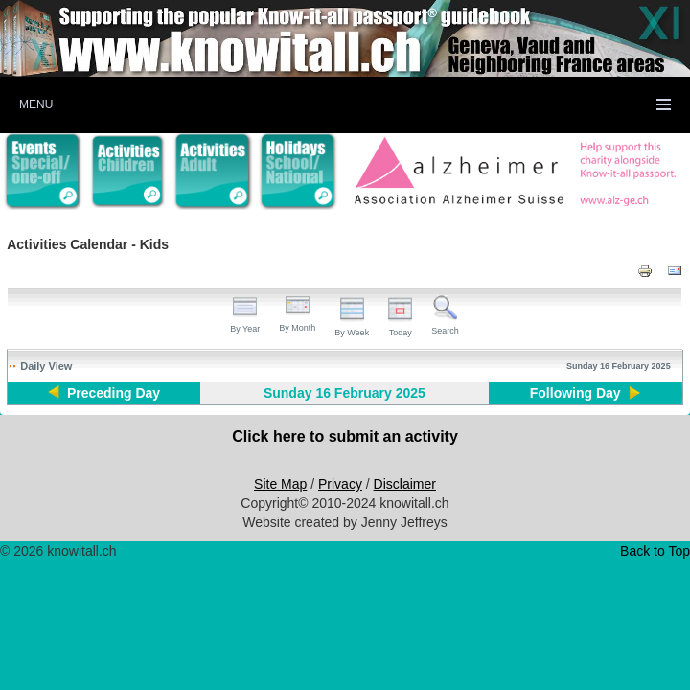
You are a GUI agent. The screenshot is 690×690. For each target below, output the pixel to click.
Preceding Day (113, 393)
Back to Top (655, 551)
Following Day (575, 393)
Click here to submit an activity (345, 436)
